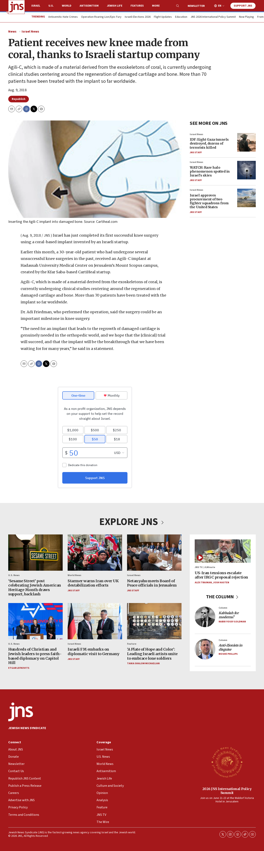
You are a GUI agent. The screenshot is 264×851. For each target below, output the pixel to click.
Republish (18, 99)
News (12, 31)
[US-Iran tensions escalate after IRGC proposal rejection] (223, 551)
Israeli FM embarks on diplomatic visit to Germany (93, 651)
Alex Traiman (203, 582)
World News (74, 575)
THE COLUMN (223, 596)
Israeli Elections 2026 (138, 17)
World (66, 6)
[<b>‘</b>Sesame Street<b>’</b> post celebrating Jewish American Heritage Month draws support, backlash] (35, 552)
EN (219, 6)
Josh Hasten (221, 582)
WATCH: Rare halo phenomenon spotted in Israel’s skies (210, 171)
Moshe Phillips (228, 654)
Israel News (30, 31)
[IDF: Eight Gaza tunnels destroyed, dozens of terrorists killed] (246, 142)
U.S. (51, 6)
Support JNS (243, 6)
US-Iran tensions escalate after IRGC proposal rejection (221, 575)
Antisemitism (89, 6)
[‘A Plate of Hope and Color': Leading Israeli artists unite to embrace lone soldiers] (154, 621)
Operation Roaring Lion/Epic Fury (101, 17)
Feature (131, 644)
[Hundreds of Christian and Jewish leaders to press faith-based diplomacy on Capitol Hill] (35, 621)
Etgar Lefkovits (18, 668)
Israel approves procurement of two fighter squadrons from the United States (209, 201)
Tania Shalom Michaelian (143, 663)
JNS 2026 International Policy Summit (213, 17)
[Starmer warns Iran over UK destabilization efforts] (95, 552)
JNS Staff (196, 152)
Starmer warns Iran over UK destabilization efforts (93, 583)
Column (223, 608)
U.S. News (14, 575)
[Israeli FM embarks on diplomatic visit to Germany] (95, 621)
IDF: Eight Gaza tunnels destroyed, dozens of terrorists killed (209, 143)
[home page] (16, 7)
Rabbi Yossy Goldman (232, 621)
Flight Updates (163, 17)
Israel (35, 6)
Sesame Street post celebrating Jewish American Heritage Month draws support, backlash (34, 588)
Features (137, 6)
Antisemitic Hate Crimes (63, 17)
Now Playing (246, 17)
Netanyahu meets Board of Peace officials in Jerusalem (152, 583)
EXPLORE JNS (132, 522)
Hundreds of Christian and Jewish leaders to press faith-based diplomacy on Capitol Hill (34, 656)
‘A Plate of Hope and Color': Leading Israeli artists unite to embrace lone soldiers (152, 654)
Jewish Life (114, 6)
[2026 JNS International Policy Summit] (227, 762)
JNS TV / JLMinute (205, 567)
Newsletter (196, 6)
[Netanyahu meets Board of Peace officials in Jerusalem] (154, 552)
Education (181, 17)
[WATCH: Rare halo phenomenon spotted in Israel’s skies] (246, 170)
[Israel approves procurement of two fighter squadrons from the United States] (246, 198)
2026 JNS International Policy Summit (227, 791)
